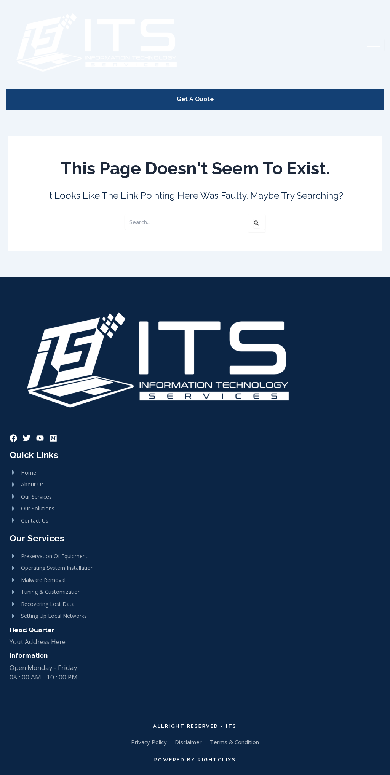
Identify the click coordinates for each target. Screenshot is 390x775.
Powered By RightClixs (195, 759)
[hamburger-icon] (373, 45)
